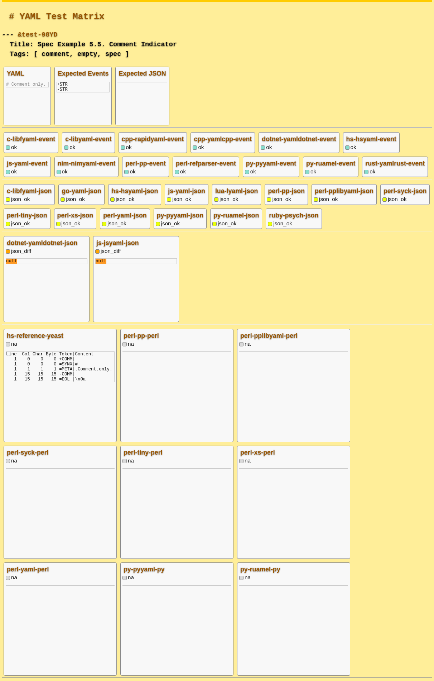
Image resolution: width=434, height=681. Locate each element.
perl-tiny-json (27, 215)
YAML (15, 73)
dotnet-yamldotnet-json (42, 242)
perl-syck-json (405, 191)
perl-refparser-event (206, 163)
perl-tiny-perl (143, 452)
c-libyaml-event (88, 139)
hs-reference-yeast (35, 335)
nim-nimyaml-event (87, 163)
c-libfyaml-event (31, 139)
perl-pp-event (145, 163)
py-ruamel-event (330, 163)
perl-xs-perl (257, 452)
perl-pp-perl (141, 335)
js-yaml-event (27, 163)
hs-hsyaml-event (371, 139)
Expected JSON (142, 73)
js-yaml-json (186, 191)
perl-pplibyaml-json (344, 191)
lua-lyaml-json (236, 191)
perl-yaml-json (124, 215)
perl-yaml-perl (28, 569)
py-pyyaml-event (271, 163)
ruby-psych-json (293, 215)
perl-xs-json (75, 215)
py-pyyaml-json (180, 215)
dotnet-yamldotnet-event (299, 139)
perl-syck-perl (28, 452)
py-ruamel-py (260, 569)
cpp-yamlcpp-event (223, 139)
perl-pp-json (286, 191)
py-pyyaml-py (144, 569)
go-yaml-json (81, 191)
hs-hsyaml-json (134, 191)
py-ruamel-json (236, 215)
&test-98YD (37, 33)
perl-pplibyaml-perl (269, 335)
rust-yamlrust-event (395, 163)
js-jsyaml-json (117, 242)
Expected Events (83, 73)
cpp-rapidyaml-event (153, 139)
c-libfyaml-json (29, 191)
